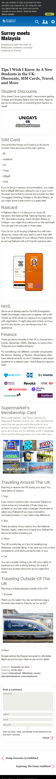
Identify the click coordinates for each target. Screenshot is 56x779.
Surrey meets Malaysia (15, 35)
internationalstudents (10, 676)
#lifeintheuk (27, 673)
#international (15, 673)
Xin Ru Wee (16, 670)
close (49, 14)
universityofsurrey (29, 676)
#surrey (37, 673)
